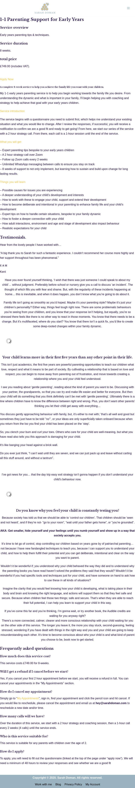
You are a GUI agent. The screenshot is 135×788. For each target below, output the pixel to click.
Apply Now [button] (6, 79)
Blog (58, 784)
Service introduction (12, 111)
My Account (93, 784)
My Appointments (28, 698)
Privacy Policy (73, 784)
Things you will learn (12, 182)
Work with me (43, 784)
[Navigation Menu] (128, 8)
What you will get (10, 141)
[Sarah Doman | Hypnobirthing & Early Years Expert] (45, 8)
